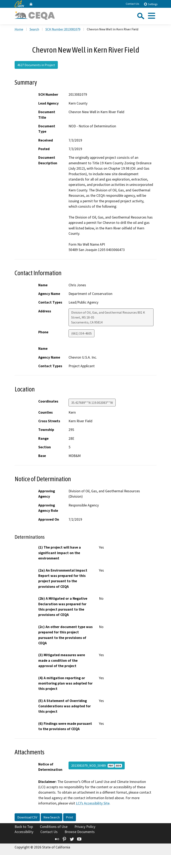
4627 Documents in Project (36, 65)
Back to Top (24, 826)
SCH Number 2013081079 (62, 29)
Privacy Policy (84, 826)
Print (69, 817)
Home (19, 29)
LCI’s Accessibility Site (92, 803)
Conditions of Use (53, 826)
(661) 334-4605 (81, 333)
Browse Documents (80, 832)
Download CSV (27, 817)
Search (34, 29)
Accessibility (24, 832)
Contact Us (132, 4)
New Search (51, 817)
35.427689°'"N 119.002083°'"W (92, 402)
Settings (150, 4)
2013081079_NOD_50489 (96, 765)
